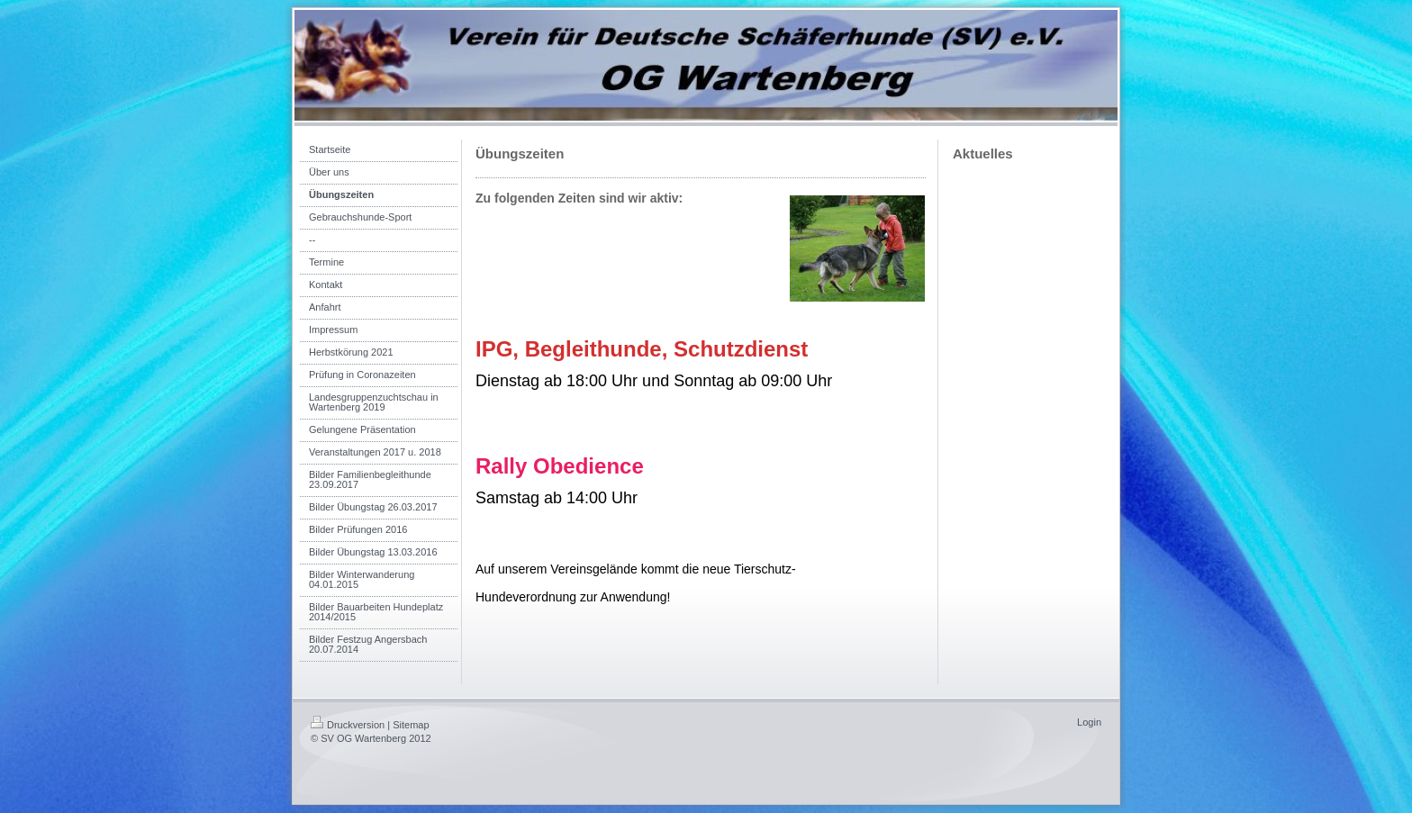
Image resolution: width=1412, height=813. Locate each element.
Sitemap (411, 724)
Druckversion (348, 724)
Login (1089, 722)
